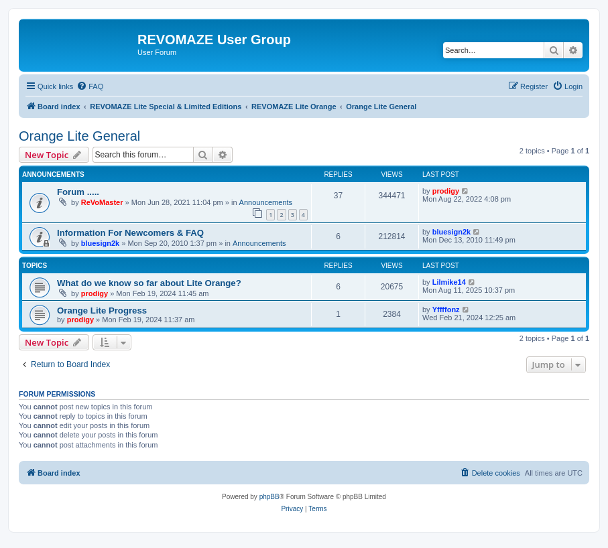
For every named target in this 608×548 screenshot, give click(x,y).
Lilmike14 (449, 282)
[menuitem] (89, 86)
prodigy (445, 191)
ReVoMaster (102, 202)
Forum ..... (78, 192)
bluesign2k (100, 243)
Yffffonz (446, 309)
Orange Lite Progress (102, 310)
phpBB (269, 496)
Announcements (266, 202)
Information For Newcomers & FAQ (130, 233)
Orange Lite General (79, 136)
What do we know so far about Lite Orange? (149, 283)
